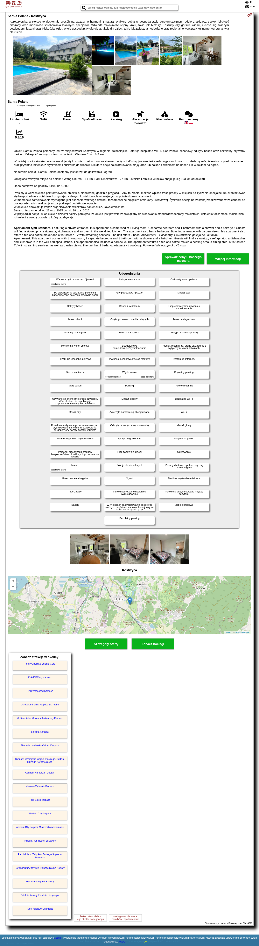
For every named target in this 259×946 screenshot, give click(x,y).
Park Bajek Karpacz (40, 800)
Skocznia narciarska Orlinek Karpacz (40, 745)
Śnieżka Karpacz (40, 732)
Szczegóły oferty (106, 644)
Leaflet (228, 632)
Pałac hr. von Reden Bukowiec (40, 840)
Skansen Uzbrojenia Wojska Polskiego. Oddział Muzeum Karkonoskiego (39, 760)
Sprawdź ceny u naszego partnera (183, 258)
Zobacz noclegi (153, 644)
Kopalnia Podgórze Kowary (40, 881)
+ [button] (13, 581)
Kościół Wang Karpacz (40, 677)
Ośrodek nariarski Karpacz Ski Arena (40, 704)
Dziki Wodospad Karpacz (40, 691)
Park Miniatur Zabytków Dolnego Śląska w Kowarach (40, 855)
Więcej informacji (228, 259)
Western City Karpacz (40, 813)
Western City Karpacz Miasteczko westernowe (40, 827)
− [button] (13, 587)
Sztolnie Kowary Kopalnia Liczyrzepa (40, 895)
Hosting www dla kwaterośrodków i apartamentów (125, 918)
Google (57, 937)
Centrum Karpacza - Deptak (39, 772)
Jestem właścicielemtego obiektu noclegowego (90, 918)
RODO (121, 941)
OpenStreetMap (242, 632)
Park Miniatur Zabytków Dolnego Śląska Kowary (40, 868)
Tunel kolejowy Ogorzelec (39, 908)
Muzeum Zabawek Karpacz (40, 786)
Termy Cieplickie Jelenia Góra (39, 663)
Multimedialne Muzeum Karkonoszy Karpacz (40, 718)
